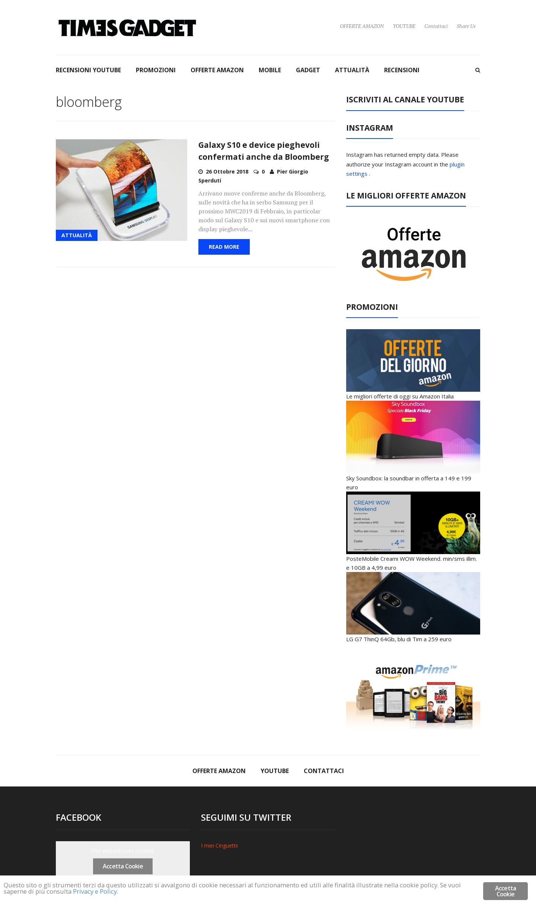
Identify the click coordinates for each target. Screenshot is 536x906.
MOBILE (270, 70)
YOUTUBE (404, 25)
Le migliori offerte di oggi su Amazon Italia (400, 396)
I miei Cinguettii (219, 845)
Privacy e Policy (97, 892)
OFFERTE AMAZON (362, 25)
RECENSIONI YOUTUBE (88, 70)
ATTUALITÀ (352, 70)
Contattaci (436, 25)
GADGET (308, 70)
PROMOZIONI (156, 70)
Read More (224, 246)
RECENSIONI (401, 70)
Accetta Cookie (123, 866)
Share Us (466, 25)
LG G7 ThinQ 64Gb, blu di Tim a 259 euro (399, 639)
